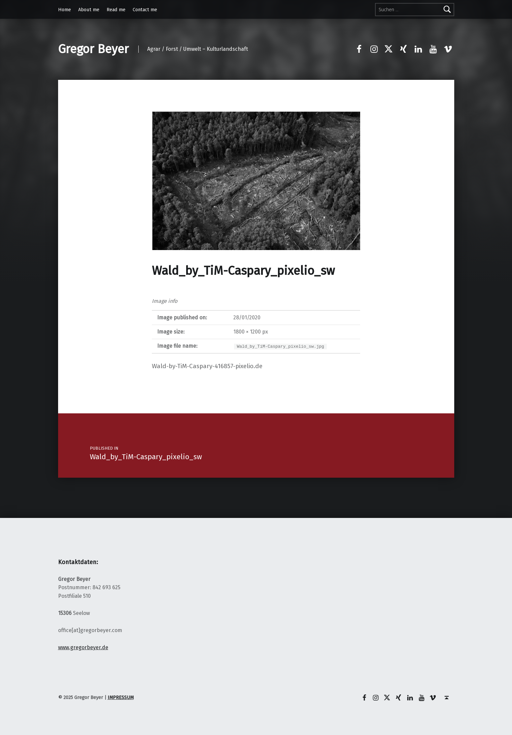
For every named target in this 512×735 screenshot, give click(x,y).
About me (88, 10)
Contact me (145, 10)
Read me (116, 10)
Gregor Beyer (93, 49)
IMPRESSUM (121, 697)
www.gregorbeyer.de (83, 647)
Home (64, 10)
